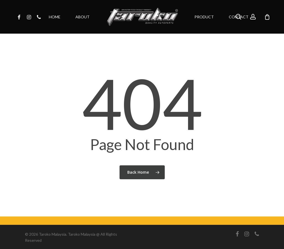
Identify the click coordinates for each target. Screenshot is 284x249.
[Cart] (267, 17)
